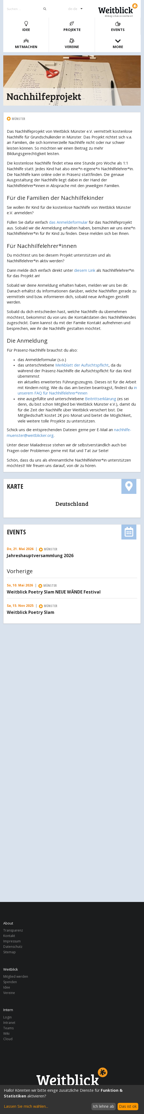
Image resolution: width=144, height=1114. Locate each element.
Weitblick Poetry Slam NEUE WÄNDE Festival (54, 592)
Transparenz (13, 931)
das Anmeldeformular (68, 222)
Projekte (72, 26)
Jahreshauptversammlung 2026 (40, 555)
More (118, 43)
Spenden (10, 982)
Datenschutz (12, 946)
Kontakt (9, 935)
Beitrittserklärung (100, 398)
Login (7, 1017)
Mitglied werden (15, 977)
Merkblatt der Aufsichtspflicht (82, 365)
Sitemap (9, 952)
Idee (26, 26)
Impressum (12, 941)
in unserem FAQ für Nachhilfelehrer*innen (77, 390)
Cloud (8, 1039)
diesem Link (84, 270)
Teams (8, 1028)
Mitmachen (26, 43)
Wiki (6, 1033)
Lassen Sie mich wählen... (26, 1106)
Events (118, 26)
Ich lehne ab (103, 1106)
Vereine (72, 43)
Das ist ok (128, 1106)
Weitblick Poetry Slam (30, 612)
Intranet (9, 1022)
